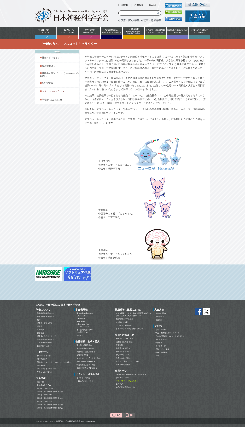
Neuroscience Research (85, 313)
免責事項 (158, 343)
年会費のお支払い (123, 348)
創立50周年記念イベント (46, 346)
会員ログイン (121, 384)
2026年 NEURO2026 (45, 388)
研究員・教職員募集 (84, 345)
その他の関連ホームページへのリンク (170, 336)
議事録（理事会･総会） (125, 342)
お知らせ (80, 335)
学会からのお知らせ (52, 100)
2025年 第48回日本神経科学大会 (50, 391)
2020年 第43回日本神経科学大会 (50, 408)
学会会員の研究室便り (45, 339)
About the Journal (83, 327)
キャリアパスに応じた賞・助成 (89, 358)
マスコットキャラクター (46, 369)
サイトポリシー (161, 339)
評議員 (39, 326)
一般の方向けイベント (85, 381)
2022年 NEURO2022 (45, 401)
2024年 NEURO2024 (45, 395)
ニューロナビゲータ (44, 343)
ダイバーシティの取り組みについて (129, 329)
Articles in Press (82, 316)
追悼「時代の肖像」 (123, 365)
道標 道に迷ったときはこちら (127, 361)
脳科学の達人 (48, 66)
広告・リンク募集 (162, 349)
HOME (124, 5)
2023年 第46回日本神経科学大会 (50, 398)
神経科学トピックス (52, 57)
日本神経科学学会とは (45, 313)
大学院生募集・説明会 (85, 348)
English (152, 5)
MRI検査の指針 (122, 322)
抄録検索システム (44, 385)
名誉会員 (40, 330)
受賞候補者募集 (83, 355)
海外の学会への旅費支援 (86, 361)
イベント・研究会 (83, 378)
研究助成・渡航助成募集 (86, 352)
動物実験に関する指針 (124, 319)
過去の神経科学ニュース (125, 387)
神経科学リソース (123, 355)
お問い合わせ (160, 330)
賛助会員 (40, 333)
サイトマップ (160, 346)
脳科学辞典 (47, 83)
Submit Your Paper (83, 324)
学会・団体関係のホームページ (167, 333)
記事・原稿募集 (161, 352)
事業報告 (119, 345)
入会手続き (159, 316)
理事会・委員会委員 (44, 323)
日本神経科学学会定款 (45, 316)
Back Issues (81, 321)
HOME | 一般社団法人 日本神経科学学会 (58, 305)
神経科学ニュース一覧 (124, 338)
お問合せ (138, 5)
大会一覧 (40, 382)
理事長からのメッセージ (46, 336)
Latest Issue (81, 319)
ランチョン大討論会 (123, 325)
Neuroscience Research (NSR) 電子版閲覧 (131, 374)
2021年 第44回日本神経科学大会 (50, 405)
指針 (38, 320)
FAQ (157, 355)
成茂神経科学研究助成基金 (87, 368)
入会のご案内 (160, 313)
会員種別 (158, 320)
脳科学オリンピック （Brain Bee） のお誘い (54, 362)
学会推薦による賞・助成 (86, 365)
